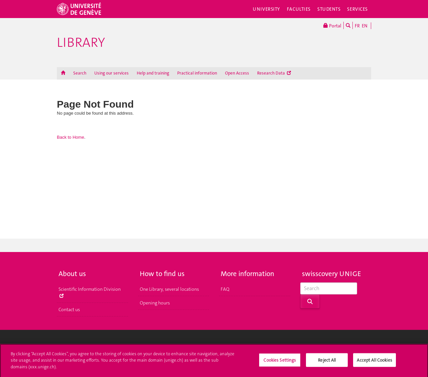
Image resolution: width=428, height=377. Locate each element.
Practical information (197, 73)
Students (329, 9)
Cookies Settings (279, 363)
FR (357, 26)
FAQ (225, 289)
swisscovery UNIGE (331, 273)
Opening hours (155, 303)
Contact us (69, 309)
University (266, 9)
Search (79, 73)
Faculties (299, 9)
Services (357, 9)
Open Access (237, 73)
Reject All (327, 363)
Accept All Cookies (374, 363)
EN (364, 26)
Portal (332, 25)
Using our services (111, 73)
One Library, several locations (169, 289)
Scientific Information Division (90, 292)
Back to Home (70, 137)
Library (81, 42)
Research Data (274, 73)
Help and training (153, 73)
